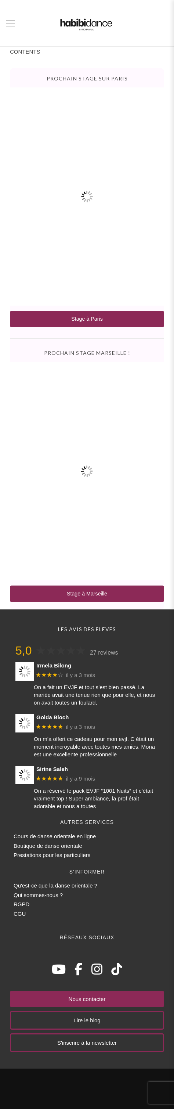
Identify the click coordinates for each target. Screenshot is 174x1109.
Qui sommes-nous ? (38, 895)
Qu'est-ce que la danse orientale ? (55, 885)
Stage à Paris (87, 319)
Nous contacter (87, 999)
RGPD (21, 904)
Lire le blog (86, 1020)
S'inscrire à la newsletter (87, 1043)
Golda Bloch (52, 717)
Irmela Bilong (53, 665)
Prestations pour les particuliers (52, 855)
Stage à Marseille (87, 594)
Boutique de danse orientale (48, 846)
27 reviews (104, 652)
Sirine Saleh (52, 769)
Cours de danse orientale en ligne (55, 836)
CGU (20, 914)
